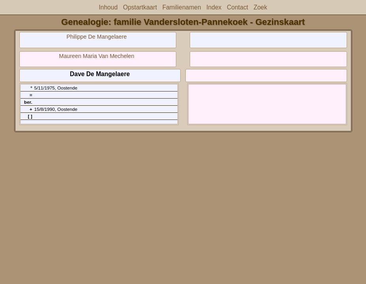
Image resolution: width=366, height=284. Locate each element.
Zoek (260, 7)
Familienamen (181, 7)
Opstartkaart (140, 7)
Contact (237, 7)
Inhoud (108, 7)
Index (213, 7)
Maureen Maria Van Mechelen (96, 56)
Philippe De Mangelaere (96, 37)
